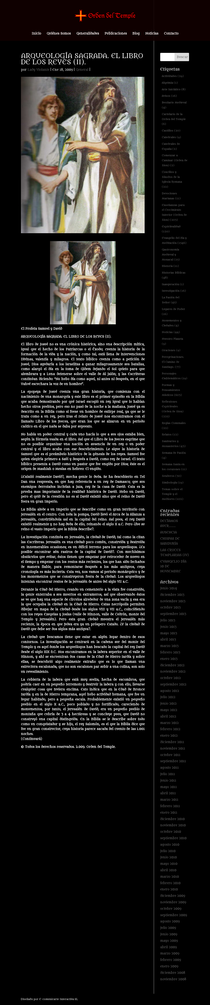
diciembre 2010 (172, 819)
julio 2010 (168, 851)
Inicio (36, 33)
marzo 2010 (169, 877)
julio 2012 (167, 697)
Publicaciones (116, 33)
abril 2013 (168, 639)
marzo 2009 (169, 953)
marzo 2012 (169, 723)
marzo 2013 (169, 646)
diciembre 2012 (172, 665)
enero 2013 (168, 659)
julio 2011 (167, 774)
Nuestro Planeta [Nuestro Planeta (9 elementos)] (172, 341)
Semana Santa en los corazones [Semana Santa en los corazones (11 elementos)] (174, 467)
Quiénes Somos (59, 33)
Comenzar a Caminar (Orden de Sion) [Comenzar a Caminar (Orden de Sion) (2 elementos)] (174, 160)
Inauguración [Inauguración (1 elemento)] (173, 284)
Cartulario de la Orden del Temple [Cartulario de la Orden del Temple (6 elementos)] (174, 119)
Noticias (151, 33)
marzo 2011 (169, 800)
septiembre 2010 (173, 838)
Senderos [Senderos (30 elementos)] (171, 475)
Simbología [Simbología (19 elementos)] (172, 482)
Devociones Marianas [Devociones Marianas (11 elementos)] (171, 196)
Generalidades (87, 33)
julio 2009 (168, 928)
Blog (136, 33)
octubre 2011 (170, 755)
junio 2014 (168, 588)
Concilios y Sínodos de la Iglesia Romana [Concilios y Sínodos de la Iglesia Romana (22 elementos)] (172, 179)
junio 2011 (168, 780)
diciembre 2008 (172, 973)
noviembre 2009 (173, 902)
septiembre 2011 (173, 761)
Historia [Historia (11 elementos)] (170, 266)
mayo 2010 (168, 864)
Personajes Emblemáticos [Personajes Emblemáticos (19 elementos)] (174, 376)
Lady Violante (38, 70)
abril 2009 (168, 947)
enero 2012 (169, 735)
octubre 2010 (170, 832)
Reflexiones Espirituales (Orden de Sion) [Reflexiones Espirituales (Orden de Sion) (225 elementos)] (172, 409)
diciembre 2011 (172, 742)
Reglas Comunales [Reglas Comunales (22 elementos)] (174, 425)
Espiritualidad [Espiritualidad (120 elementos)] (171, 229)
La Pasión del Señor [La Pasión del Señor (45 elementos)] (170, 300)
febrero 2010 (170, 883)
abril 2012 (168, 716)
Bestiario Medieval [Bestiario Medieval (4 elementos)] (174, 105)
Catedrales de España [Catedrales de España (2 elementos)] (171, 146)
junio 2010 (168, 857)
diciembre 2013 (172, 595)
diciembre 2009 (172, 896)
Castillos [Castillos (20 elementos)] (171, 130)
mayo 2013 (168, 633)
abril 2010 (168, 870)
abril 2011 (168, 793)
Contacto (171, 33)
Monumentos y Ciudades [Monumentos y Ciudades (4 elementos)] (171, 323)
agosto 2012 (169, 691)
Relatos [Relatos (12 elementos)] (170, 434)
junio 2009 (168, 934)
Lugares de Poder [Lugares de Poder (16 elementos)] (173, 311)
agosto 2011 (169, 768)
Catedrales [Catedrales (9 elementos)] (171, 137)
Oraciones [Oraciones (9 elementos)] (171, 350)
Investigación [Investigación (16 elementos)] (174, 290)
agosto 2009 (170, 921)
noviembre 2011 (172, 748)
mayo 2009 (169, 941)
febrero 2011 (170, 806)
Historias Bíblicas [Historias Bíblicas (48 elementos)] (174, 275)
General (82, 70)
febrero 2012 (170, 729)
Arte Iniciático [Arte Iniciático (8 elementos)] (174, 89)
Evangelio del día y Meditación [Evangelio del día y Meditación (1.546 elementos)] (174, 240)
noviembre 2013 (172, 601)
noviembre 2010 (173, 825)
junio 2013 (168, 627)
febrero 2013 (170, 652)
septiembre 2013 (173, 614)
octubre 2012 (170, 678)
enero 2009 (169, 966)
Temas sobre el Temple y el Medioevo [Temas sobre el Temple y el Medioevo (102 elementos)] (172, 494)
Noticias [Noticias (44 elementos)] (171, 332)
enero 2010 (169, 889)
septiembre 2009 (173, 915)
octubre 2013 (170, 607)
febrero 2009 (170, 960)
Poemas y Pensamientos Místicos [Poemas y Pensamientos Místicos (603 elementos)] (172, 390)
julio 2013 (167, 620)
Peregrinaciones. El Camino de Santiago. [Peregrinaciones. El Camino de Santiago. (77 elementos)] (173, 361)
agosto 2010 (169, 844)
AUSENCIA (168, 532)
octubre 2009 (170, 909)
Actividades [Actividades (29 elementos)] (173, 76)
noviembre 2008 (173, 979)
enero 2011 (168, 812)
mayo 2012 (168, 710)
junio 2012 (168, 703)
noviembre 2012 (173, 671)
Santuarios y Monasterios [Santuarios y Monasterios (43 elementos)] (174, 444)
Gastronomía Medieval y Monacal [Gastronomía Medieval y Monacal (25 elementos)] (171, 254)
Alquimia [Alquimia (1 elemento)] (170, 82)
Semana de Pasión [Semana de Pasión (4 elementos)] (174, 455)
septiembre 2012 (173, 684)
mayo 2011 (168, 787)
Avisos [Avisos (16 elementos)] (169, 95)
